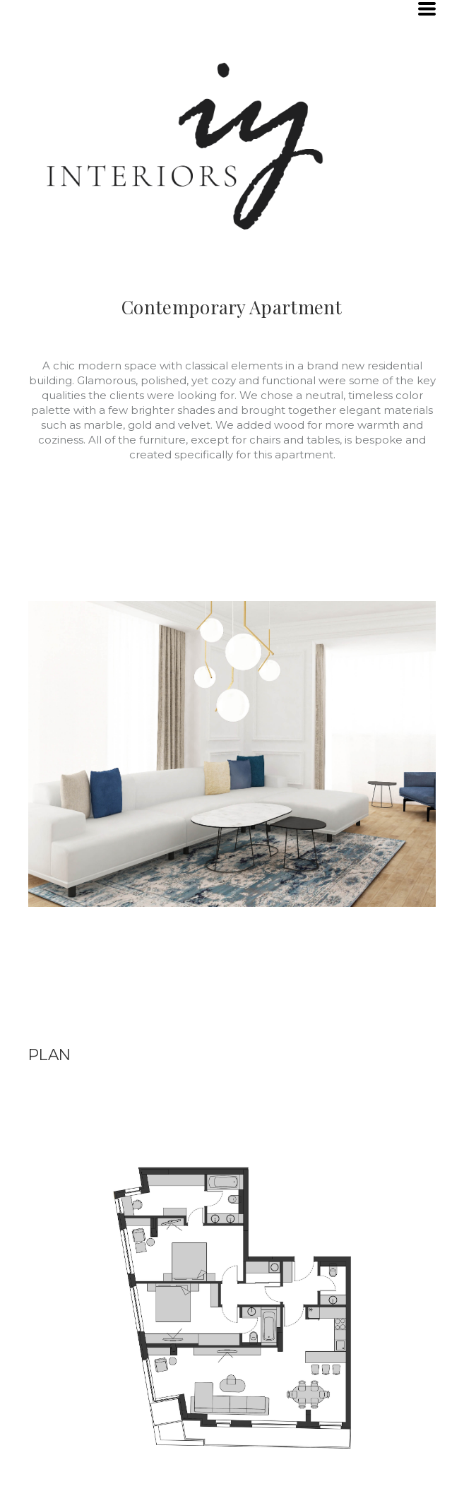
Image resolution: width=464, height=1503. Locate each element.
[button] (427, 9)
